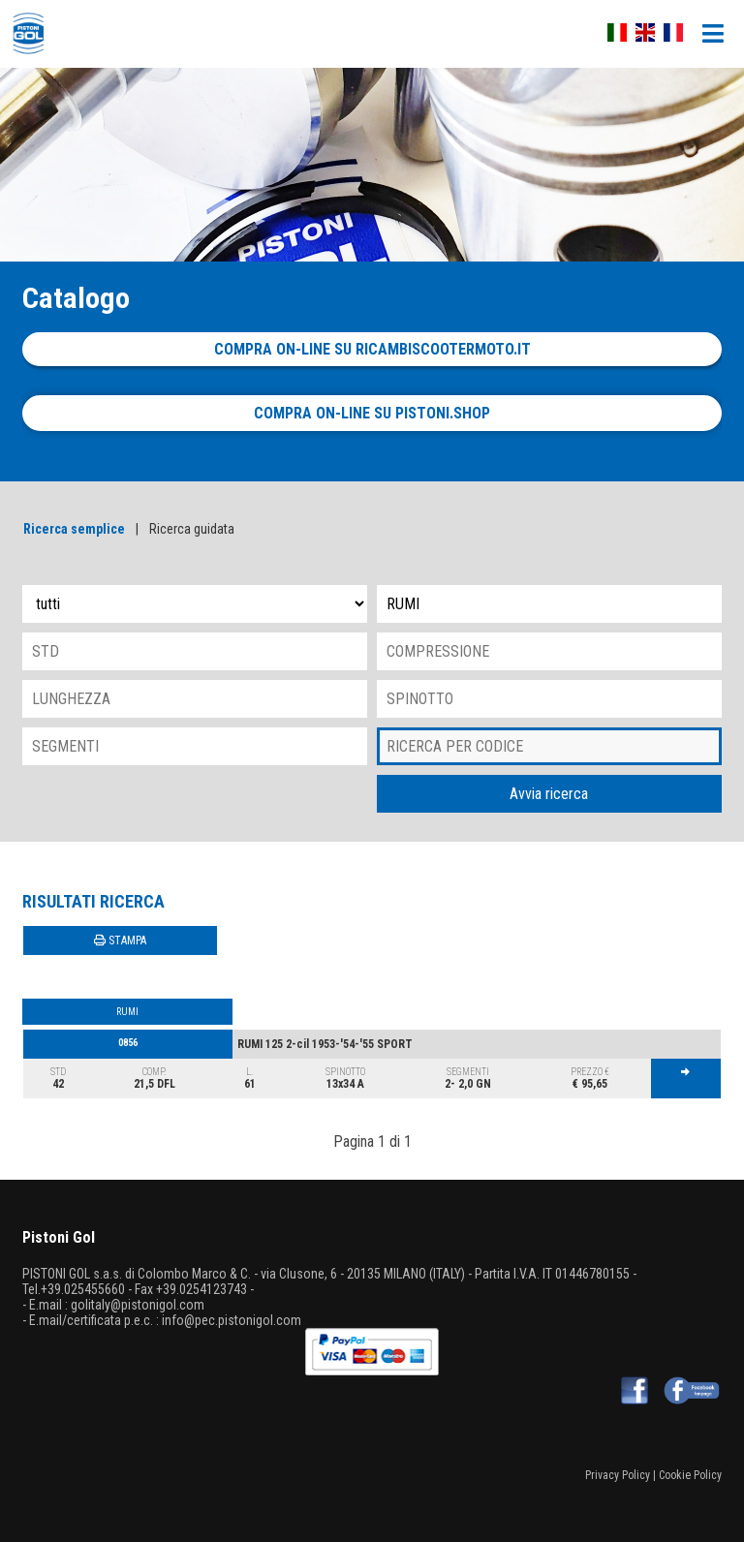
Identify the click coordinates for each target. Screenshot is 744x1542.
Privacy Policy (617, 1475)
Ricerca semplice (74, 529)
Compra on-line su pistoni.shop (372, 413)
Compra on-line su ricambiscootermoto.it (372, 349)
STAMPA (120, 940)
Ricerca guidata (191, 529)
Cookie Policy (690, 1475)
